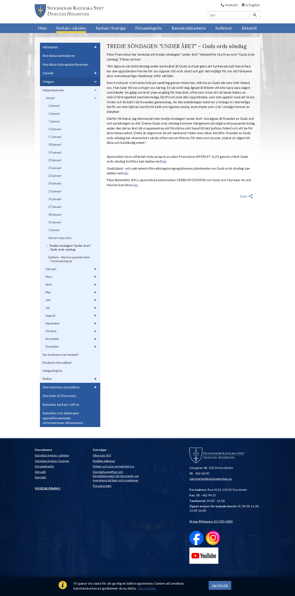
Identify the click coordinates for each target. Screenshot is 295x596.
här (164, 161)
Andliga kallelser (104, 461)
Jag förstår (220, 585)
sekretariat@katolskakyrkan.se (210, 478)
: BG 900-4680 (211, 521)
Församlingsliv (44, 466)
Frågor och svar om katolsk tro (113, 466)
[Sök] (229, 15)
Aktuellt (40, 472)
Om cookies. (147, 588)
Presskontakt (102, 486)
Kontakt (40, 477)
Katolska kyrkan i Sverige (52, 461)
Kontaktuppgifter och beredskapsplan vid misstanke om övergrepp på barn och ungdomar (116, 476)
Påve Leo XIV (102, 455)
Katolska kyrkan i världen (52, 455)
